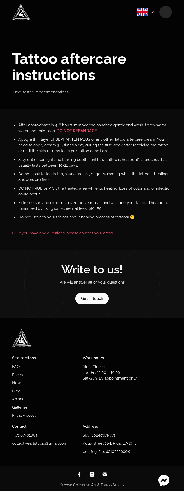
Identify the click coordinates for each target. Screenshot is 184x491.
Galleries (20, 407)
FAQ (16, 366)
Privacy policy (24, 415)
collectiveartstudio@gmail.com (39, 443)
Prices (17, 375)
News (17, 383)
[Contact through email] (105, 474)
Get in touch (92, 298)
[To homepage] (21, 12)
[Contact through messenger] (164, 480)
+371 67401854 (24, 435)
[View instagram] (92, 474)
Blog (16, 391)
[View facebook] (79, 474)
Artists (17, 399)
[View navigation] (165, 12)
